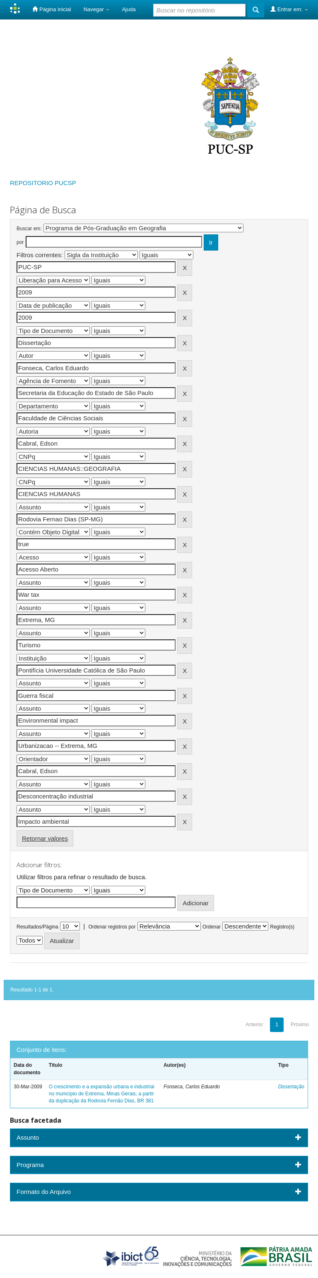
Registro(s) (282, 927)
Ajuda (128, 9)
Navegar (97, 9)
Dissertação (291, 1087)
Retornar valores (45, 838)
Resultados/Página (37, 927)
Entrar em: (289, 9)
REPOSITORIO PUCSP (43, 182)
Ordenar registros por (111, 927)
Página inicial (51, 9)
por (20, 242)
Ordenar (211, 927)
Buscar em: (29, 228)
